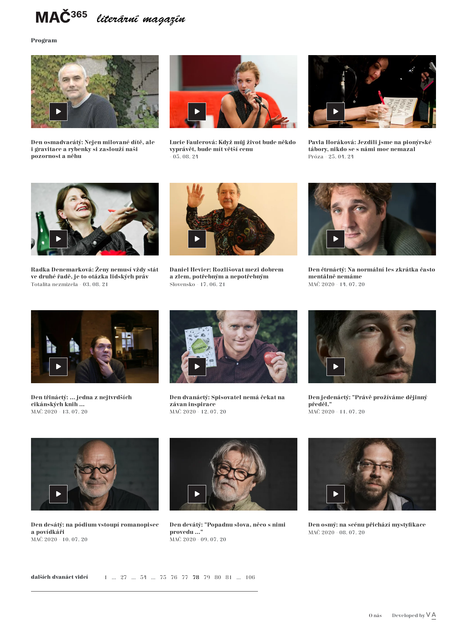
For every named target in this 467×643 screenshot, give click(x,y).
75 (163, 577)
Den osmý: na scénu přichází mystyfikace (367, 525)
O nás (375, 615)
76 (174, 577)
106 (250, 577)
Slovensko (183, 284)
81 (228, 577)
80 (218, 577)
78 (196, 577)
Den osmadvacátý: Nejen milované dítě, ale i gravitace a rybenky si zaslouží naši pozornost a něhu (93, 149)
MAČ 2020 (322, 284)
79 (207, 577)
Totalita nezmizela (55, 284)
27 (123, 577)
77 (185, 577)
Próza (316, 156)
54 (143, 577)
